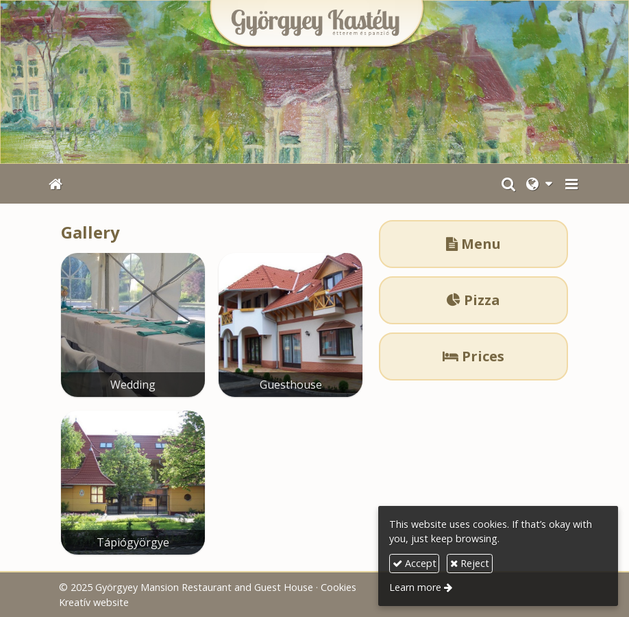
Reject (469, 563)
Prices (473, 356)
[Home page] (314, 82)
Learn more (415, 587)
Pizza (473, 300)
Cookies (338, 587)
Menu (473, 243)
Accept (414, 563)
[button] (571, 184)
